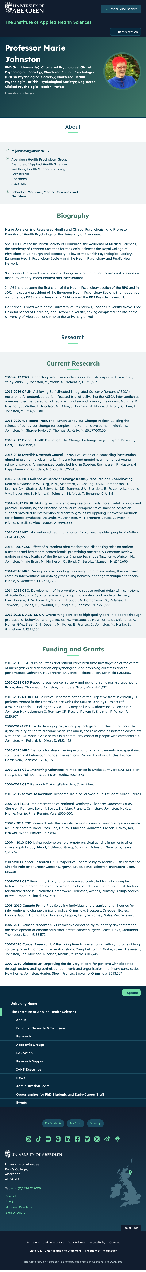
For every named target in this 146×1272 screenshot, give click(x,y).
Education (24, 1054)
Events (21, 1104)
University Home (23, 1005)
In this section (127, 32)
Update (130, 993)
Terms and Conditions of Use (45, 1244)
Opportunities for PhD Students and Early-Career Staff (60, 1095)
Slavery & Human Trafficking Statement (55, 1252)
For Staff (76, 1125)
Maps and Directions (19, 1209)
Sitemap (97, 1125)
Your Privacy (76, 1244)
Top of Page (130, 1229)
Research (23, 1037)
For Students (52, 1125)
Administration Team (32, 1087)
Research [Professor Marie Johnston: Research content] (73, 338)
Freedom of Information (101, 1252)
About (21, 1021)
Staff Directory (15, 1214)
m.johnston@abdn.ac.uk (30, 151)
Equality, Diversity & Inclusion (40, 1029)
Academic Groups (30, 1046)
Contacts (11, 1198)
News (20, 1079)
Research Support (30, 1062)
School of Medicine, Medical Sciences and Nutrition (44, 195)
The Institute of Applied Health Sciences (50, 22)
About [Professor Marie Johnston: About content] (73, 127)
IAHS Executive (28, 1070)
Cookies (115, 1244)
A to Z (9, 1203)
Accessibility (97, 1244)
